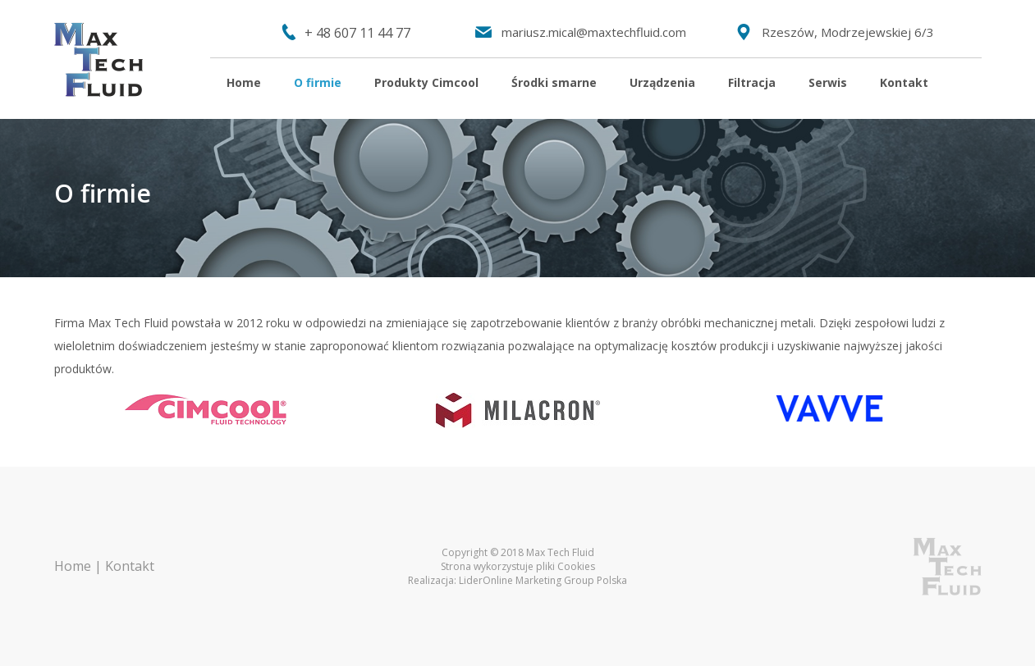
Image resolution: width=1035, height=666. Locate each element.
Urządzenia (662, 82)
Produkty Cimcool (426, 82)
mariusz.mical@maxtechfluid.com (593, 32)
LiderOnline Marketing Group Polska (543, 580)
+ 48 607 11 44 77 (357, 33)
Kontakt (904, 82)
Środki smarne (554, 82)
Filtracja (752, 82)
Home (244, 82)
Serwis (827, 82)
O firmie (317, 82)
